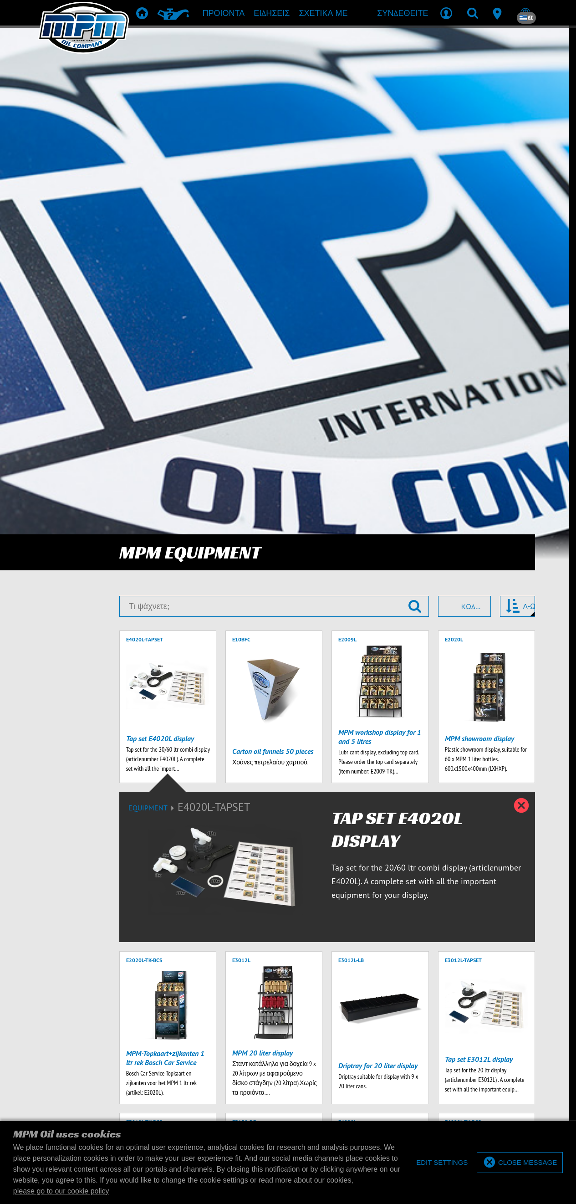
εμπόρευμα (372, 966)
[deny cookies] (441, 1162)
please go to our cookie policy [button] (61, 1191)
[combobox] (464, 83)
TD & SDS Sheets (320, 966)
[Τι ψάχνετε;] (274, 83)
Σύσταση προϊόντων (254, 966)
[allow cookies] (520, 1162)
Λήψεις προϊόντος (287, 979)
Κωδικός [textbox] (471, 83)
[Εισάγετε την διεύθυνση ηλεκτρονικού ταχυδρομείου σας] (114, 904)
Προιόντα (197, 966)
